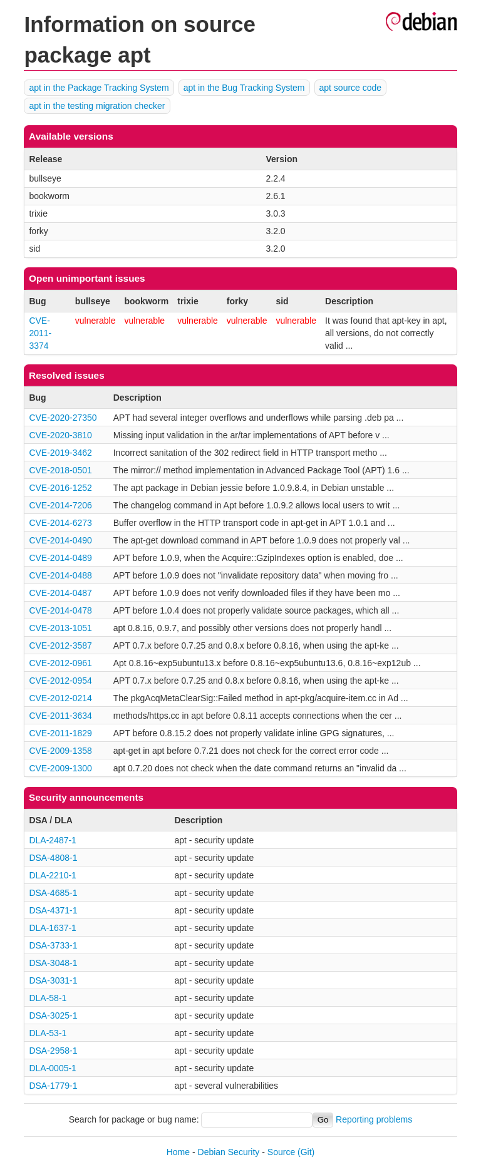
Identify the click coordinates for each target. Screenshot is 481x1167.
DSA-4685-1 (53, 893)
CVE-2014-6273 (60, 523)
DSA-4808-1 (53, 858)
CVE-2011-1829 (60, 733)
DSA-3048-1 (53, 963)
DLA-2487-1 (52, 840)
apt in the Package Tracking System (98, 88)
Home (178, 1152)
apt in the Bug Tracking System (244, 88)
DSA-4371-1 (53, 910)
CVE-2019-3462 (60, 453)
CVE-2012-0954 (60, 681)
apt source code (350, 88)
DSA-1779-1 (53, 1086)
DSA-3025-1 (53, 1015)
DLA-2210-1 (52, 875)
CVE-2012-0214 (60, 698)
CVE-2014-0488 (60, 575)
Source (281, 1152)
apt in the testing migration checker (97, 106)
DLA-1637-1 (52, 928)
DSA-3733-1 (53, 945)
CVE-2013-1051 (60, 628)
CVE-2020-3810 (60, 435)
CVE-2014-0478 (60, 610)
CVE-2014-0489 (60, 558)
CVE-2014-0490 (60, 540)
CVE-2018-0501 (60, 470)
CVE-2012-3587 (60, 645)
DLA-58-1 (47, 998)
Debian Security (229, 1152)
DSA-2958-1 (53, 1051)
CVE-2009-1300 (60, 768)
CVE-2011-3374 (40, 333)
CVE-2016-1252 (60, 488)
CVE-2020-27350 (62, 418)
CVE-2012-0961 (60, 663)
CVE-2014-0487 (60, 593)
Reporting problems (374, 1119)
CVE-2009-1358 (60, 751)
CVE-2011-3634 (60, 716)
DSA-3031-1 (53, 980)
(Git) (305, 1152)
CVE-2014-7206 (60, 505)
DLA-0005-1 (52, 1068)
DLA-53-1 (47, 1033)
